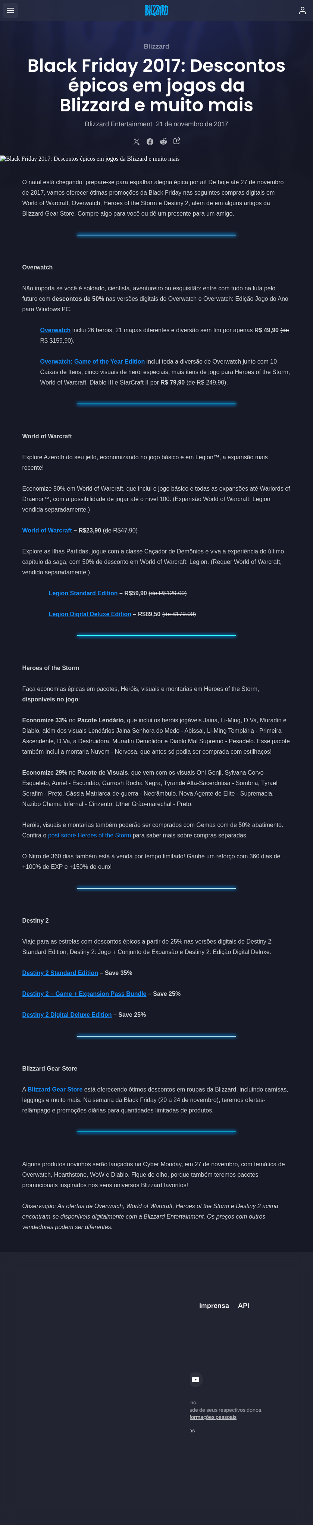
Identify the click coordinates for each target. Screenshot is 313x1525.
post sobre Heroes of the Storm (89, 835)
